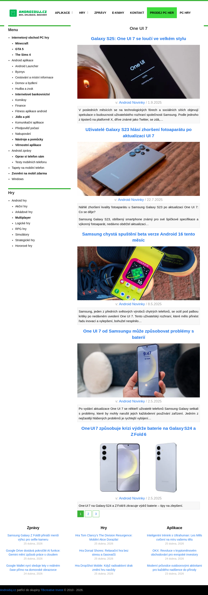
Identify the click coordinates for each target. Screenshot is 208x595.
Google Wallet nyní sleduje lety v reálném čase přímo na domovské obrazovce (33, 567)
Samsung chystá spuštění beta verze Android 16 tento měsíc (138, 237)
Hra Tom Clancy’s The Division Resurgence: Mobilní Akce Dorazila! (103, 537)
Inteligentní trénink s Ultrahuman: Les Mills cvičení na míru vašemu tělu (174, 537)
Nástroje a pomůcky (29, 139)
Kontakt (137, 12)
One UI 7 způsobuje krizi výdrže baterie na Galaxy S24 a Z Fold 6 (138, 431)
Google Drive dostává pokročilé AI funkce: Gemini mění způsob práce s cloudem (33, 552)
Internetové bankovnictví (32, 94)
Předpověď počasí (27, 128)
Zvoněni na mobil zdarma (29, 173)
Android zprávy (21, 150)
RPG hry (21, 229)
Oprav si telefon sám (29, 156)
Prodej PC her (162, 12)
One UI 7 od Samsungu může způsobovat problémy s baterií (138, 334)
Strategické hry (25, 240)
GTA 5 (19, 49)
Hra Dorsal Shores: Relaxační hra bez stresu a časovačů (104, 552)
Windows (18, 179)
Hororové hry (23, 245)
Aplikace (62, 12)
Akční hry (21, 206)
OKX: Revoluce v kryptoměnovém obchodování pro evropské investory (174, 552)
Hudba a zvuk (24, 88)
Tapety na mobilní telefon (28, 167)
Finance (20, 105)
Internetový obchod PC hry (30, 37)
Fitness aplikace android (31, 111)
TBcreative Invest (52, 590)
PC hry (185, 12)
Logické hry (22, 223)
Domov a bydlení (26, 83)
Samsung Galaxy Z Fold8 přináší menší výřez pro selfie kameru (33, 537)
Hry (82, 12)
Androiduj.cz (8, 590)
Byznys (20, 71)
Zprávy (100, 12)
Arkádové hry (23, 212)
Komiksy (20, 100)
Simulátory (22, 234)
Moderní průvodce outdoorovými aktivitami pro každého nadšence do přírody (174, 567)
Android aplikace (22, 60)
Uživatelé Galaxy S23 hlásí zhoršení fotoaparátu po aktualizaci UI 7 (138, 132)
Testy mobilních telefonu (31, 162)
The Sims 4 (23, 54)
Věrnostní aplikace (28, 145)
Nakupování (23, 133)
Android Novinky (132, 103)
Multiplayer (23, 217)
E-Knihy (118, 12)
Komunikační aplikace (29, 122)
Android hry (19, 200)
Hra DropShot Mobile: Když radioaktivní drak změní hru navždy (104, 567)
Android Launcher (26, 66)
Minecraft (21, 43)
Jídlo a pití (22, 116)
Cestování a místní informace (34, 77)
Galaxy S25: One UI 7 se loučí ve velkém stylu (138, 38)
